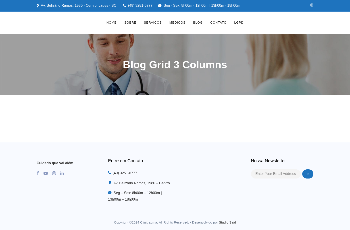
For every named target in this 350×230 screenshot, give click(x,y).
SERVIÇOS (153, 22)
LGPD (239, 22)
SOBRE (130, 22)
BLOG (198, 22)
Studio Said (227, 222)
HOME (111, 22)
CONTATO (218, 22)
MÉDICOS (177, 22)
